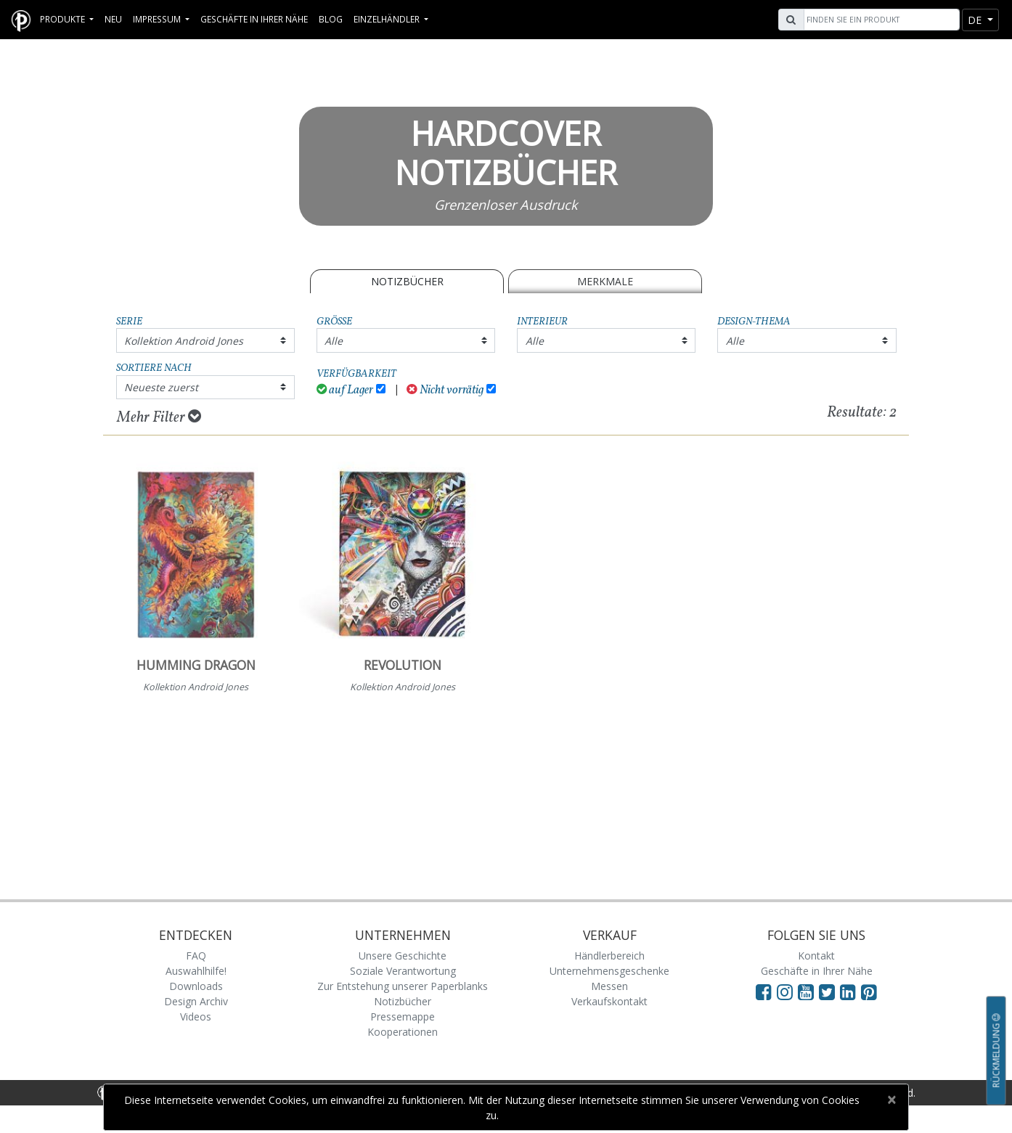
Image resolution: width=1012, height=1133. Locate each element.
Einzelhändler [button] (388, 19)
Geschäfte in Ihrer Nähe (254, 19)
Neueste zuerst (161, 387)
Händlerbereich (609, 955)
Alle (334, 341)
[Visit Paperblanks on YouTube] (808, 991)
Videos (195, 1016)
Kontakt (816, 955)
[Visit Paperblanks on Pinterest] (869, 991)
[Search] (880, 19)
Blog (331, 19)
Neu (113, 19)
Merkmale (605, 281)
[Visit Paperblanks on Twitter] (829, 991)
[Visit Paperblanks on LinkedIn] (850, 991)
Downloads (196, 986)
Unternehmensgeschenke (609, 971)
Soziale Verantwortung (403, 971)
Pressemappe (402, 1016)
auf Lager (345, 390)
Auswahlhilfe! (196, 971)
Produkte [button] (63, 19)
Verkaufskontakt (609, 1001)
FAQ (196, 955)
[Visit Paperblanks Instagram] (785, 991)
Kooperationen (402, 1032)
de (976, 20)
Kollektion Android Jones (183, 341)
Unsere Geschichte (402, 955)
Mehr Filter (159, 417)
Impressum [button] (158, 19)
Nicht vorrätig (445, 390)
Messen (609, 986)
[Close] (891, 1099)
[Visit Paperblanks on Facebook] (764, 991)
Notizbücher (407, 281)
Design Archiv (196, 1001)
